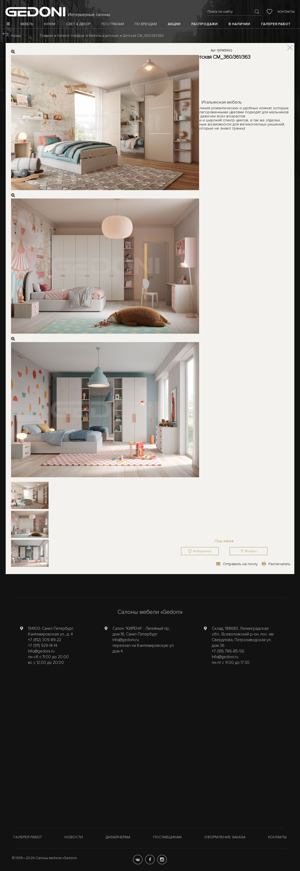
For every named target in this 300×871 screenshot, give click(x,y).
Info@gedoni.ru (41, 651)
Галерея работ (27, 837)
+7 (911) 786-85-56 (228, 651)
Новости (73, 837)
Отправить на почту (240, 564)
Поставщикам (167, 837)
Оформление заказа (225, 837)
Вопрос (251, 551)
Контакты (286, 12)
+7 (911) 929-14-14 (42, 645)
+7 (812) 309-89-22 (44, 639)
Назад (16, 36)
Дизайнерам (117, 837)
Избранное (202, 551)
